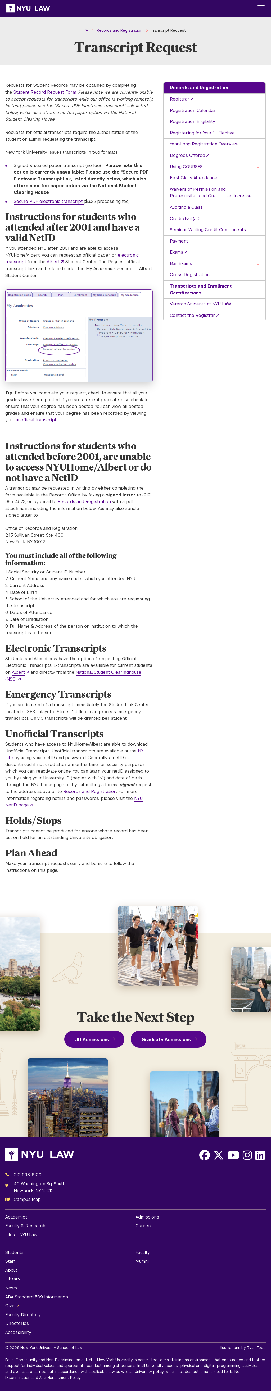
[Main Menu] (261, 8)
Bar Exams (181, 263)
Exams (176, 252)
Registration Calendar (193, 110)
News (11, 1288)
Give (10, 1305)
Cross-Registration (190, 274)
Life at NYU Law (21, 1235)
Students (14, 1252)
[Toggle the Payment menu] (258, 242)
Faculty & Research (25, 1226)
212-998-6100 (28, 1175)
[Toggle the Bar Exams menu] (258, 264)
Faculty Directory (23, 1314)
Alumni (142, 1261)
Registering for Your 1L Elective (202, 133)
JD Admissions (92, 1039)
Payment (179, 241)
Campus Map (27, 1199)
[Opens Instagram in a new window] (247, 1155)
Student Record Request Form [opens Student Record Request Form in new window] (44, 92)
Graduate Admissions (166, 1039)
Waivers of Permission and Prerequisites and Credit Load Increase (211, 192)
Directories (17, 1323)
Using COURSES (186, 167)
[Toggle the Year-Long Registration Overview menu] (258, 144)
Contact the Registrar (192, 315)
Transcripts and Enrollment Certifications (201, 289)
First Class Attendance (193, 178)
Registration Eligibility (192, 121)
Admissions (147, 1217)
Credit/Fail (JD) (185, 218)
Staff (10, 1261)
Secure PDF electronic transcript (49, 201)
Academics (16, 1217)
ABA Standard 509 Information (36, 1297)
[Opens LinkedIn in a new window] (260, 1155)
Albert (53, 261)
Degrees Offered (187, 155)
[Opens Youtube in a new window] (233, 1155)
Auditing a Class (186, 207)
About (11, 1270)
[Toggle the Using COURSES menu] (258, 167)
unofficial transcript (36, 420)
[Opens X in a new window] (218, 1155)
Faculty (143, 1252)
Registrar (179, 99)
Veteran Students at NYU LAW (200, 304)
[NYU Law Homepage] (28, 8)
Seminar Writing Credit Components (208, 229)
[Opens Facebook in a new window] (204, 1155)
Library (12, 1279)
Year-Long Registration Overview (204, 144)
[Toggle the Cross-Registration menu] (258, 275)
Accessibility (18, 1332)
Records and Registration (199, 87)
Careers (144, 1226)
